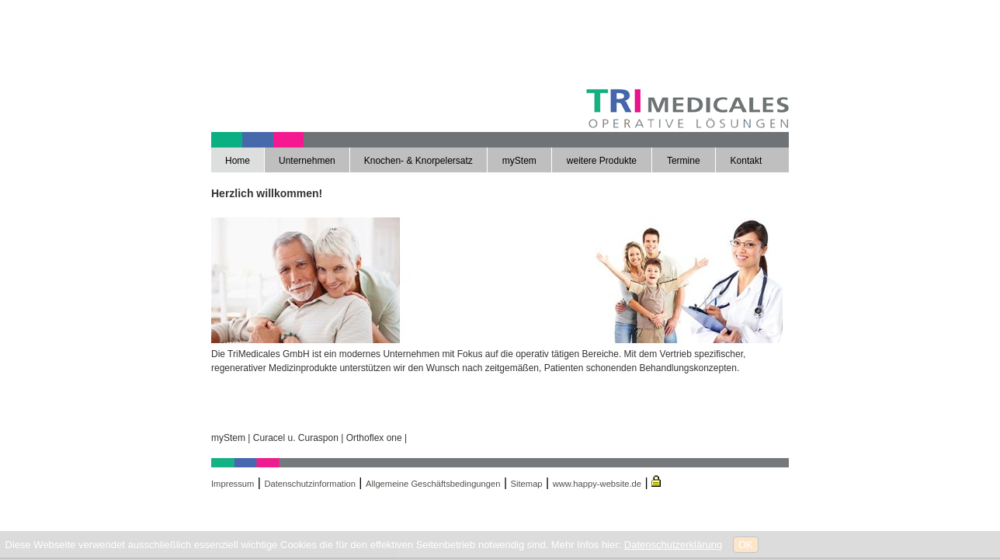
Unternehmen (307, 160)
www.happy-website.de (597, 483)
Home (237, 160)
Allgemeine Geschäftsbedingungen (433, 483)
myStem (519, 160)
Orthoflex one (374, 437)
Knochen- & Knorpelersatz (418, 160)
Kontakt (746, 160)
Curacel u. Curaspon (296, 437)
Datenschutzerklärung (673, 544)
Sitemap (527, 483)
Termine (683, 160)
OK (745, 544)
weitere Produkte (602, 160)
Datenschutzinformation (310, 483)
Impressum (232, 483)
